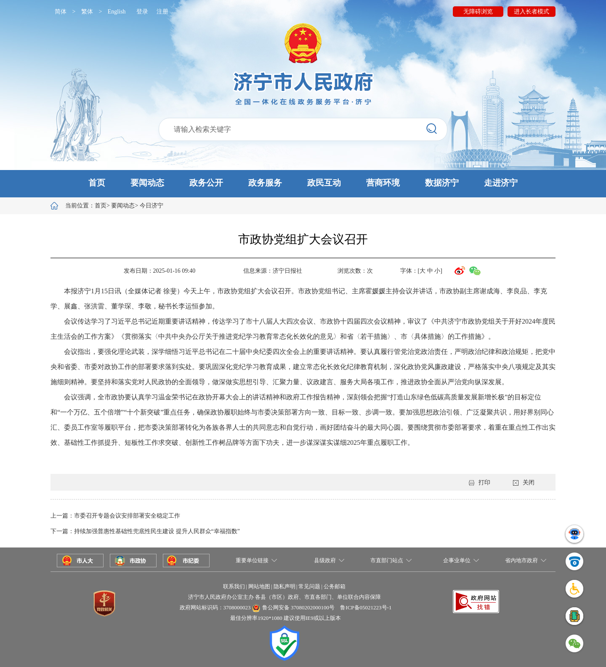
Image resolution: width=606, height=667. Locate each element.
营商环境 (383, 182)
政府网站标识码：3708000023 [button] (215, 607)
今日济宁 (151, 205)
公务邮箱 (335, 586)
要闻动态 (147, 182)
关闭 (523, 482)
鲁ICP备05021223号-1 (365, 607)
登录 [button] (142, 11)
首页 (96, 182)
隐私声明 (284, 586)
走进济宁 (501, 182)
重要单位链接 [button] (252, 560)
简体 (60, 11)
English (117, 11)
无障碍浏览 (478, 11)
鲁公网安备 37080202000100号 (298, 607)
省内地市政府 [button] (521, 560)
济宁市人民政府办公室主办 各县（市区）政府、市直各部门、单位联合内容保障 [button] (284, 597)
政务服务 (265, 182)
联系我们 (234, 586)
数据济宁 (442, 182)
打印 (479, 482)
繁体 (87, 11)
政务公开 (206, 182)
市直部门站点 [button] (386, 560)
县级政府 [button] (325, 560)
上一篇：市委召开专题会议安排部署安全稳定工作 (115, 516)
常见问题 (309, 586)
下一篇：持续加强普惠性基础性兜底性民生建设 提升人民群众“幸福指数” (145, 531)
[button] (303, 183)
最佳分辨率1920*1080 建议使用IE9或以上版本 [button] (285, 618)
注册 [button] (162, 11)
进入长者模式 (531, 11)
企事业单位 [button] (456, 560)
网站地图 (259, 586)
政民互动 (324, 182)
